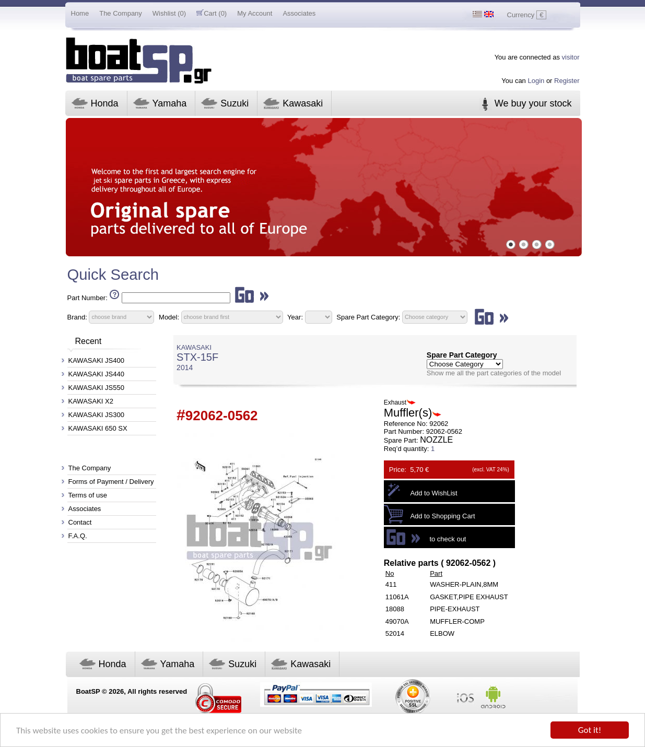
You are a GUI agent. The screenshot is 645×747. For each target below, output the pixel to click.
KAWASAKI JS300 (96, 415)
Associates (299, 13)
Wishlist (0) (169, 13)
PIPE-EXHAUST (454, 609)
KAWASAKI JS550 (96, 388)
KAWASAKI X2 (90, 401)
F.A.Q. (77, 536)
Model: (169, 317)
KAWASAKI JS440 (96, 374)
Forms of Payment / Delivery (111, 481)
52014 (394, 633)
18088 (394, 609)
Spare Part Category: (369, 317)
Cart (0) (211, 13)
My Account (254, 13)
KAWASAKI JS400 (96, 360)
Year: (295, 317)
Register (566, 81)
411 (391, 584)
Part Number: (87, 298)
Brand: (77, 317)
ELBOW (442, 633)
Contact (80, 522)
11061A (397, 597)
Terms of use (87, 495)
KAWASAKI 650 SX (97, 428)
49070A (397, 621)
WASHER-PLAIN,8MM (464, 584)
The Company (120, 13)
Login (535, 81)
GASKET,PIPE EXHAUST (469, 597)
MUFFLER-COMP (457, 621)
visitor (571, 57)
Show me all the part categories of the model (494, 373)
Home (80, 13)
